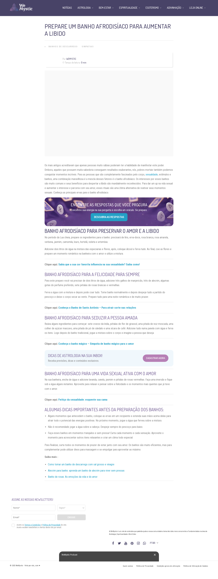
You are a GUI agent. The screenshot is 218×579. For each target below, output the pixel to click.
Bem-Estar (105, 7)
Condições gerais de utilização (168, 566)
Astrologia (84, 7)
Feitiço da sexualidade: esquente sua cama (82, 399)
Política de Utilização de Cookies (195, 566)
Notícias (67, 7)
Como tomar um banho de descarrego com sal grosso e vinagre (81, 464)
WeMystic (71, 58)
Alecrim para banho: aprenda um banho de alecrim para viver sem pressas (86, 470)
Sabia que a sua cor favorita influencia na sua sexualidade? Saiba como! (99, 264)
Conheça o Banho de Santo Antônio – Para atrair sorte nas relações (97, 307)
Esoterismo (152, 7)
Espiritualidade (128, 7)
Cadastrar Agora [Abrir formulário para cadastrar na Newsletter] (155, 358)
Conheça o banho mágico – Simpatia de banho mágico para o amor (96, 343)
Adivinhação (174, 7)
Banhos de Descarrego (63, 46)
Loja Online (196, 7)
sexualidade (152, 174)
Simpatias (88, 46)
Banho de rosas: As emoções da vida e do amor (73, 476)
